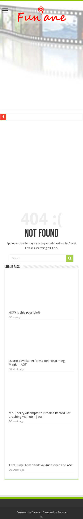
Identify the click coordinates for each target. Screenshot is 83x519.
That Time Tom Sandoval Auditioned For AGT (41, 465)
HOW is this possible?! (24, 312)
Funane (36, 512)
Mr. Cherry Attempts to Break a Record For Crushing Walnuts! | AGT (40, 415)
